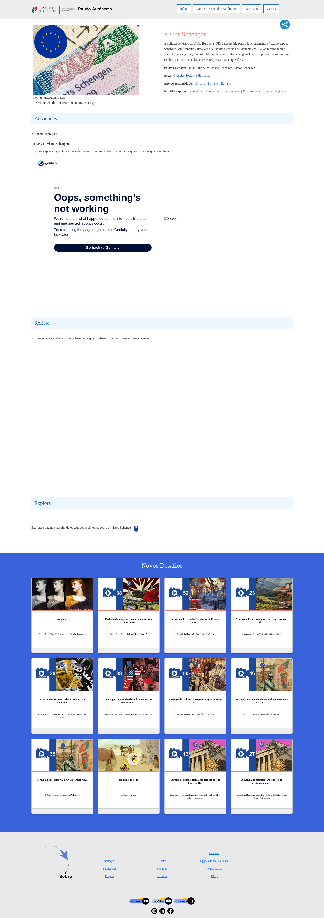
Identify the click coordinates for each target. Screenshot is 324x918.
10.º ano (199, 83)
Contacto (214, 853)
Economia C (232, 91)
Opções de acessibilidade (214, 861)
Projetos (109, 876)
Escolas (162, 861)
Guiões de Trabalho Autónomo (217, 8)
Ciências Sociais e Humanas (191, 75)
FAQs (214, 876)
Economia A (214, 91)
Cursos (271, 8)
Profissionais (251, 91)
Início (184, 8)
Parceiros (162, 876)
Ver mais (282, 821)
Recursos (252, 8)
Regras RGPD (214, 868)
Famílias (162, 868)
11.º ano (213, 83)
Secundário (196, 91)
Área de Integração (274, 91)
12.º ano (226, 83)
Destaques (109, 861)
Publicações (109, 868)
